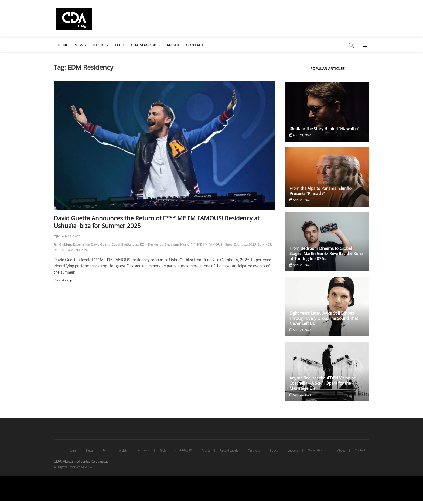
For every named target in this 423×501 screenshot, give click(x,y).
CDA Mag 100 (143, 45)
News (80, 45)
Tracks (274, 450)
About (173, 45)
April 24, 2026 (300, 135)
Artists (123, 450)
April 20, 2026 (300, 394)
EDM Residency (151, 244)
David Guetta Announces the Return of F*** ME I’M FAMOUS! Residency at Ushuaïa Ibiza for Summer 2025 (157, 222)
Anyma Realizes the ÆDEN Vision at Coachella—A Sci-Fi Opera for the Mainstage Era (322, 383)
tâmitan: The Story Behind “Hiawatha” (324, 128)
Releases (143, 450)
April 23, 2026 (300, 199)
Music (98, 45)
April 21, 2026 (300, 329)
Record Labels (229, 450)
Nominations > (317, 450)
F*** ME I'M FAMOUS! (206, 244)
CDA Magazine (66, 461)
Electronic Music (177, 244)
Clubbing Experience (74, 244)
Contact (195, 45)
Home (62, 45)
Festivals (254, 450)
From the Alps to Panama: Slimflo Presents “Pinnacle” (320, 191)
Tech (120, 45)
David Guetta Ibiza (125, 244)
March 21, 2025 (67, 236)
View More (68, 281)
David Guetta (100, 244)
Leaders (293, 450)
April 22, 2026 (300, 265)
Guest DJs (232, 244)
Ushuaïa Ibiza (78, 250)
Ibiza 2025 (248, 244)
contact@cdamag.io (95, 461)
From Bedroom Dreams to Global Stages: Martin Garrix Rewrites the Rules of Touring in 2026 (326, 253)
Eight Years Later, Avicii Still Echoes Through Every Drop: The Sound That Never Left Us (323, 318)
